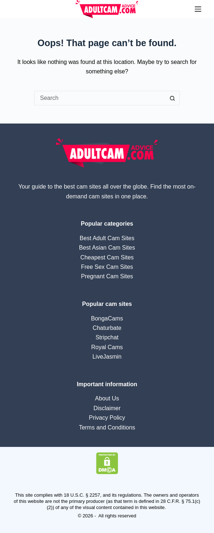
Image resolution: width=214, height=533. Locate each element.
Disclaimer (107, 408)
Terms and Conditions (107, 427)
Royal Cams (107, 347)
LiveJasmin (107, 357)
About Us (107, 398)
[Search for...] (99, 98)
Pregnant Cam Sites (107, 276)
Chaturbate (106, 328)
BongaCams (107, 318)
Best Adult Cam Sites (107, 238)
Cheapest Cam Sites (107, 257)
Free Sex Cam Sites (107, 267)
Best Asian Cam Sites (107, 248)
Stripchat (106, 337)
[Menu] (198, 9)
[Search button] (172, 98)
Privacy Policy (107, 418)
